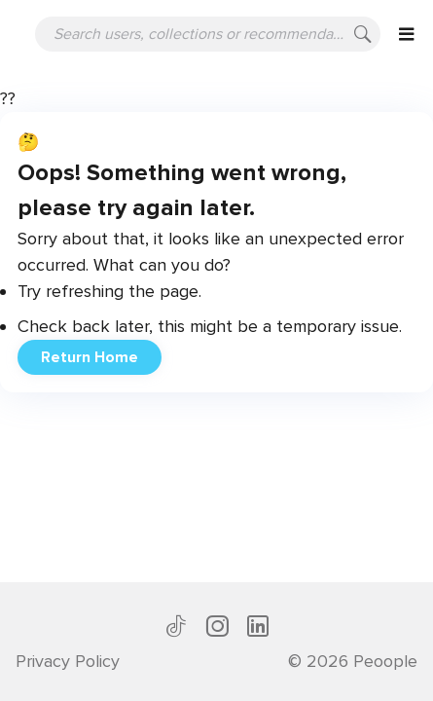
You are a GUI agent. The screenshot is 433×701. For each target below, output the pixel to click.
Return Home (89, 357)
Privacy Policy (68, 661)
